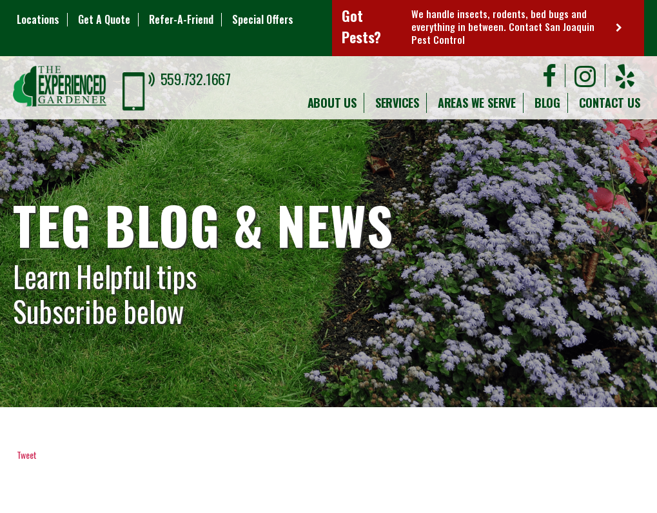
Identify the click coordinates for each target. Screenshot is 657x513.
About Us (332, 102)
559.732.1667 (196, 78)
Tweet (26, 454)
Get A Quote (104, 19)
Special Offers (262, 19)
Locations (38, 19)
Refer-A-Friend (181, 19)
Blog (547, 102)
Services (397, 102)
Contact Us (609, 102)
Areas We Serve (477, 102)
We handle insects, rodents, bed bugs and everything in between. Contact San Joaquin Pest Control (502, 26)
